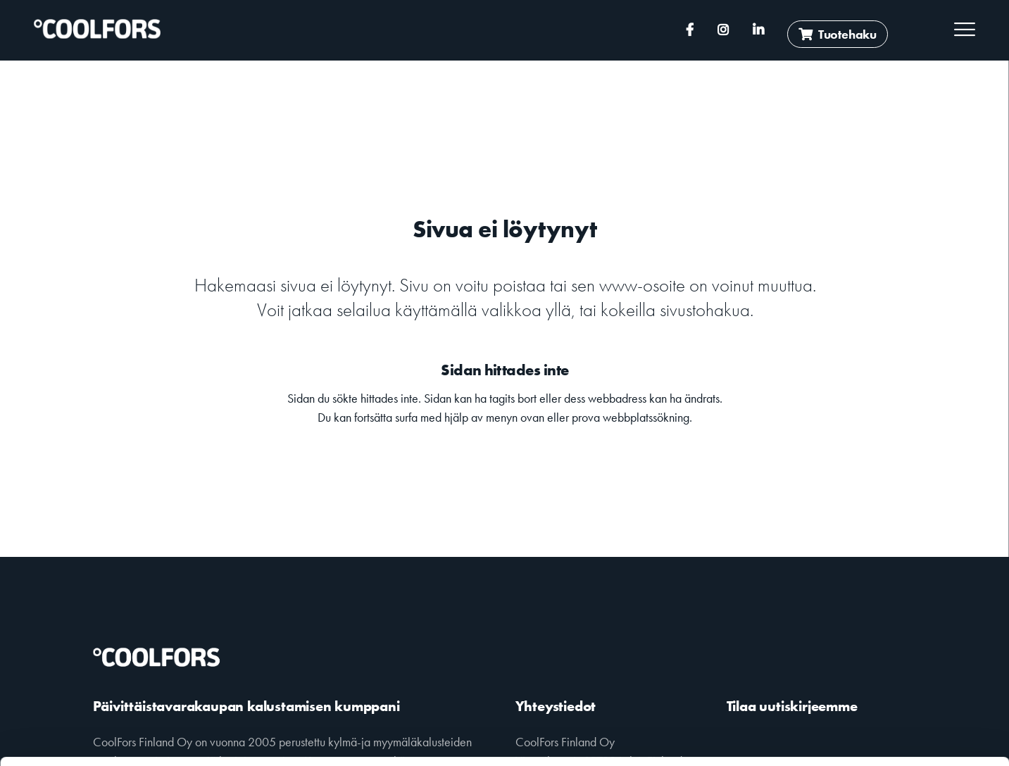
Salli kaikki (892, 682)
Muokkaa (891, 720)
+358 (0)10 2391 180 (411, 30)
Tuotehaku (837, 34)
